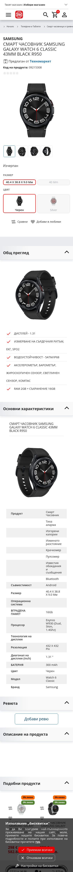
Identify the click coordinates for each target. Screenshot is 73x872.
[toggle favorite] (46, 221)
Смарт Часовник (52, 513)
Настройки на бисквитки (36, 865)
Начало (8, 26)
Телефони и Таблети (29, 26)
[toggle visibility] (36, 253)
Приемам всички (36, 849)
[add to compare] (12, 808)
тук (37, 842)
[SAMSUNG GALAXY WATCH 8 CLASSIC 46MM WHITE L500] (21, 807)
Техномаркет (40, 61)
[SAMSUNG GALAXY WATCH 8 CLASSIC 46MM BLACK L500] (53, 807)
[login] (64, 14)
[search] (46, 14)
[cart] (55, 14)
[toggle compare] (19, 221)
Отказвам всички (36, 857)
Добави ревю (36, 718)
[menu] (8, 14)
